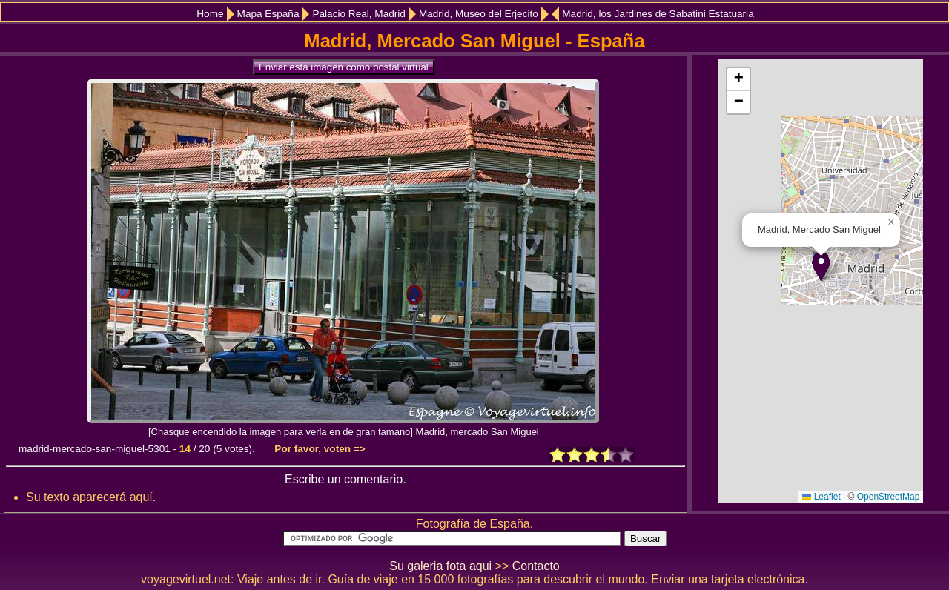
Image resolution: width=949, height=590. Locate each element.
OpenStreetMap (888, 496)
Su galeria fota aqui (440, 566)
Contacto (536, 566)
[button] (821, 266)
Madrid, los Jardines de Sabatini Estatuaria (657, 13)
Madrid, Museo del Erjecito (478, 13)
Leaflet (821, 496)
